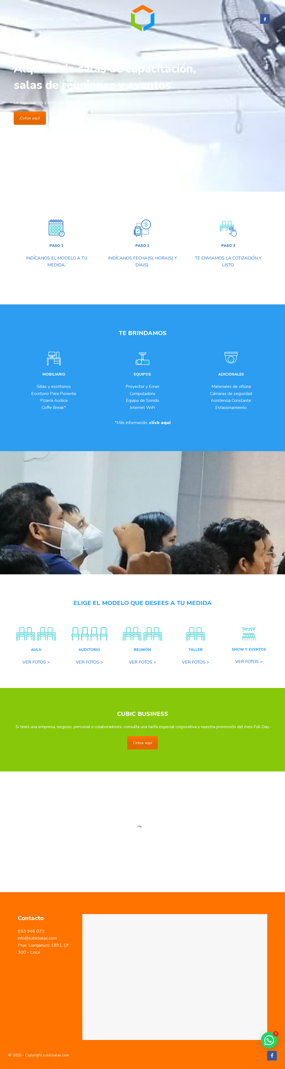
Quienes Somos (39, 19)
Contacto (69, 19)
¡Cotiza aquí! (29, 118)
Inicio (13, 19)
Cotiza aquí (142, 742)
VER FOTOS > (36, 662)
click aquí (160, 423)
